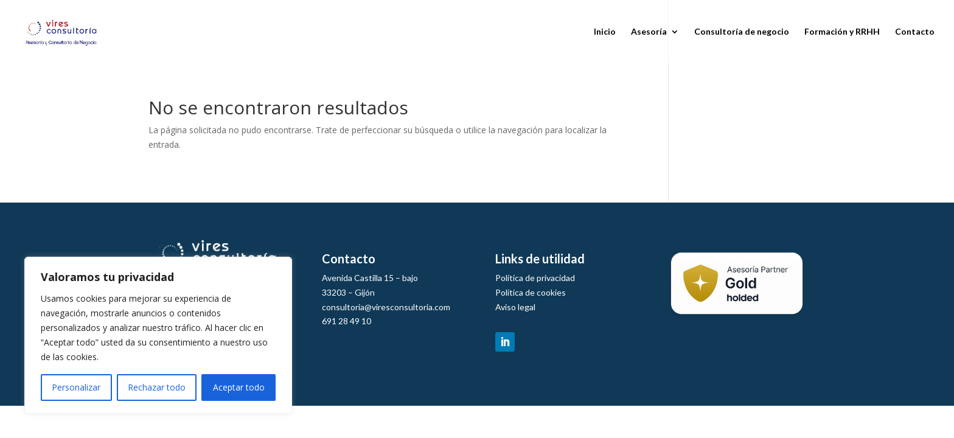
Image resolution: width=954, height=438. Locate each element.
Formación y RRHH (842, 31)
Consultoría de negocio (741, 31)
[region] (158, 335)
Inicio (605, 31)
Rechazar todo (157, 387)
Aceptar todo (239, 387)
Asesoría (649, 31)
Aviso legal (515, 307)
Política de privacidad (535, 278)
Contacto (915, 31)
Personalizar (76, 387)
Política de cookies (530, 292)
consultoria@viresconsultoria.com (386, 307)
